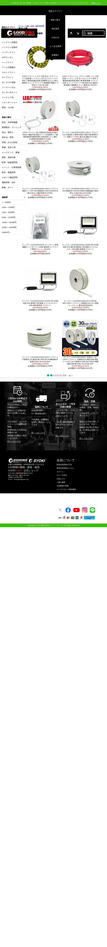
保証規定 (55, 29)
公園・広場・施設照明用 (34, 26)
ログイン (71, 33)
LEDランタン (7, 57)
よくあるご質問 (23, 502)
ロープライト (8, 77)
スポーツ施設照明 (9, 177)
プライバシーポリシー (25, 517)
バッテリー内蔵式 (9, 42)
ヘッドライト (8, 62)
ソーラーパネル (8, 87)
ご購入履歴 (61, 482)
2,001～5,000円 (8, 207)
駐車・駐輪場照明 (9, 162)
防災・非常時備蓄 (9, 122)
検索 (93, 33)
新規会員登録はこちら (65, 468)
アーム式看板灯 (8, 67)
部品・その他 (8, 107)
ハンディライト (8, 52)
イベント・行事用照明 (11, 167)
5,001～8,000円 (8, 212)
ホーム (21, 26)
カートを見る (62, 475)
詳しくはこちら (14, 441)
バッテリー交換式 (9, 47)
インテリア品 (8, 97)
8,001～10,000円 (8, 217)
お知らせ (55, 37)
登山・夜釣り (8, 132)
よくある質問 (55, 46)
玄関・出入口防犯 (9, 142)
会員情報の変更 (63, 486)
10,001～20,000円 (9, 222)
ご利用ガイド (22, 499)
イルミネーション (9, 102)
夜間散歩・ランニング (11, 127)
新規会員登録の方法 (64, 464)
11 (70, 375)
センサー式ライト (9, 92)
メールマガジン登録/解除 (66, 489)
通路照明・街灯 (8, 182)
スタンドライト (8, 72)
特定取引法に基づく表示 (26, 513)
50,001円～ (6, 232)
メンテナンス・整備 (10, 152)
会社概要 (20, 509)
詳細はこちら (96, 3)
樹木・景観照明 (8, 172)
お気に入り (61, 479)
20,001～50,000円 (9, 227)
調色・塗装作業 (8, 157)
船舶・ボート (8, 187)
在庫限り (55, 55)
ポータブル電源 (8, 82)
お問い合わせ (22, 506)
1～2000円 (6, 202)
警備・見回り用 (8, 147)
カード (78, 33)
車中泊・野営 (8, 137)
